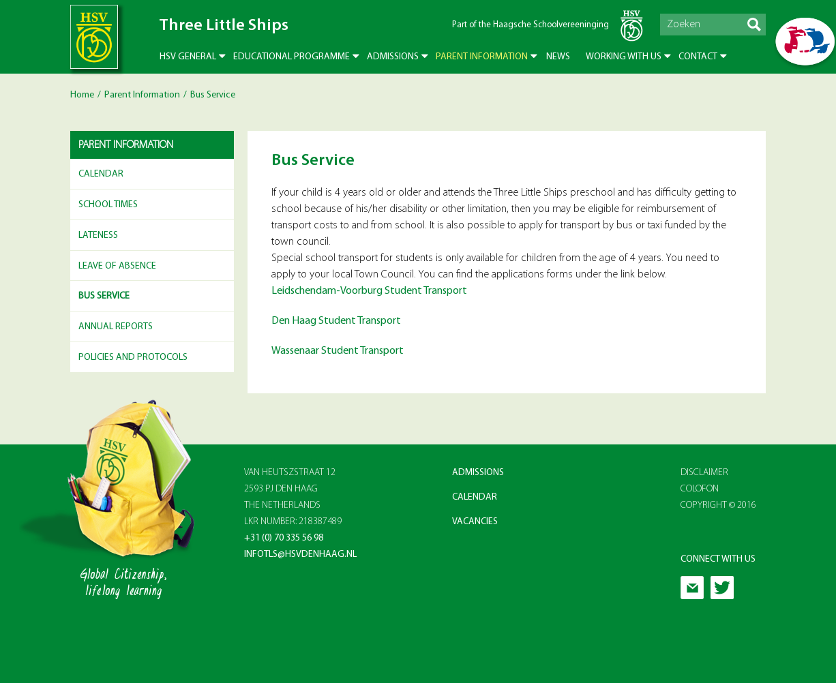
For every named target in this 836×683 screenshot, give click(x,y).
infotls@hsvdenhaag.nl (300, 554)
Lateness (98, 235)
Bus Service (104, 296)
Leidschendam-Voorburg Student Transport (369, 291)
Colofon (700, 489)
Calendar (100, 174)
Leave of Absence (117, 266)
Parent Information (482, 57)
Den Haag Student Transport (336, 321)
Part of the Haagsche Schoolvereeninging (530, 24)
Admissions (393, 57)
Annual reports (115, 327)
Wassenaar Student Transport (337, 351)
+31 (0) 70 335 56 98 (283, 538)
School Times (108, 205)
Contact (697, 57)
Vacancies (475, 522)
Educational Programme (291, 57)
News (558, 57)
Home (82, 95)
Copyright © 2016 (718, 505)
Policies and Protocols (133, 357)
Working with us (623, 57)
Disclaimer (704, 473)
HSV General (188, 57)
